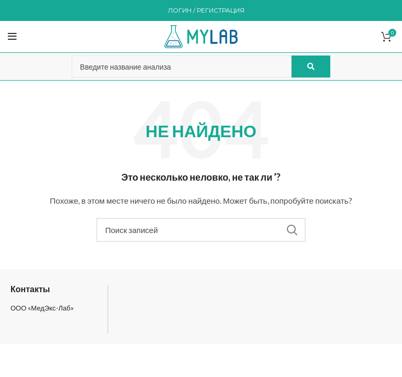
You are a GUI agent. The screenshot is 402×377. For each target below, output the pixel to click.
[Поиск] (201, 230)
